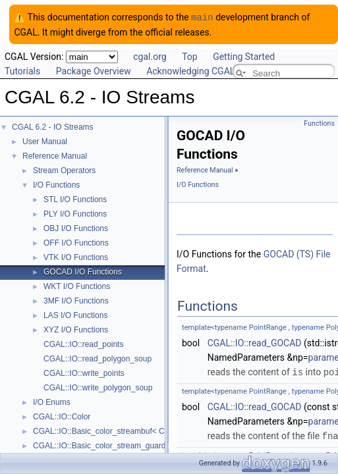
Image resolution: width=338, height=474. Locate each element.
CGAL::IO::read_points (83, 343)
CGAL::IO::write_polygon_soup (97, 387)
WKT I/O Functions (76, 285)
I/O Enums (51, 401)
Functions (319, 122)
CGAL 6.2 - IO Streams (53, 126)
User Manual (44, 140)
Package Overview (93, 70)
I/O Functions (56, 184)
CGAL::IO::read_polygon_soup (97, 358)
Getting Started (244, 56)
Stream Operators (64, 169)
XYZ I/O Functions (75, 329)
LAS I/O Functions (75, 314)
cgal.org (149, 56)
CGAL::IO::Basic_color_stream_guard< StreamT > (121, 445)
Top (190, 56)
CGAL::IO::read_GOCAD (255, 342)
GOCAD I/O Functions (82, 271)
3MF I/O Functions (76, 300)
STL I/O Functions (75, 198)
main (202, 17)
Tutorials (22, 70)
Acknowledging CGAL (190, 70)
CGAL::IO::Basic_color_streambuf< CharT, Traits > (121, 430)
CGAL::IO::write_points (84, 372)
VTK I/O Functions (75, 256)
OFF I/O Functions (76, 242)
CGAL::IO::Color (61, 416)
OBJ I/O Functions (75, 227)
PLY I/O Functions (75, 213)
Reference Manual (54, 155)
